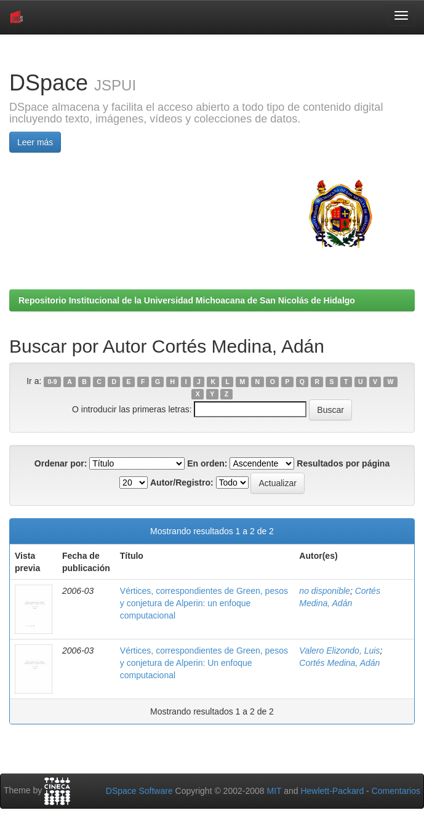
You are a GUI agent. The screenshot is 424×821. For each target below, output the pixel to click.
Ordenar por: (60, 463)
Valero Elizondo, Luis (339, 650)
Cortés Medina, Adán (339, 663)
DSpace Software (139, 791)
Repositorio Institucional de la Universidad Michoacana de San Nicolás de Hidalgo (186, 300)
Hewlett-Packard (332, 791)
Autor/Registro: (182, 482)
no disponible (324, 591)
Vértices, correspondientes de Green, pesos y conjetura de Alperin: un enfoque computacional (204, 603)
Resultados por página (343, 463)
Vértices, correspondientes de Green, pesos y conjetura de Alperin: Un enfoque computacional (204, 663)
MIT (273, 791)
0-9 (52, 381)
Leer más (35, 142)
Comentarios (396, 791)
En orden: (207, 463)
